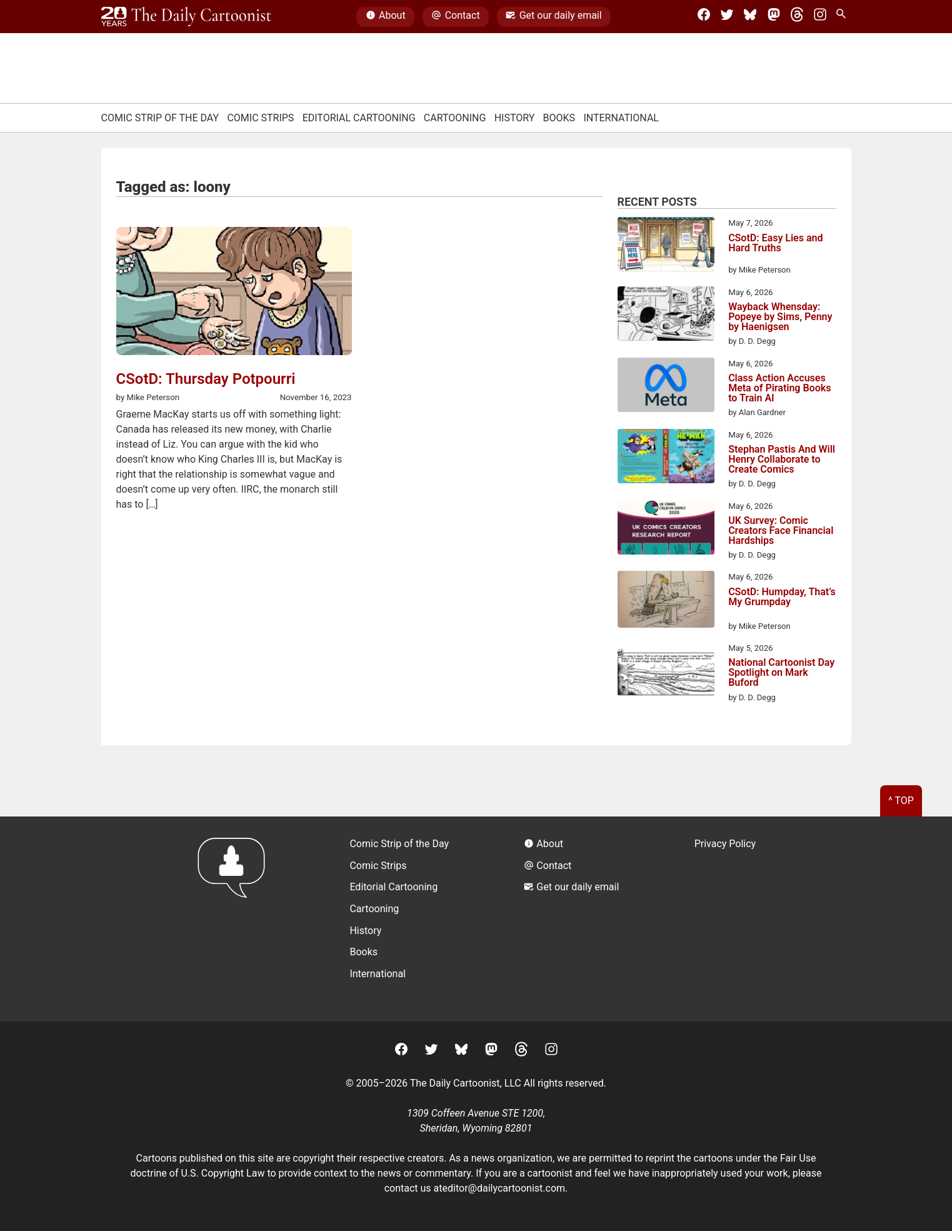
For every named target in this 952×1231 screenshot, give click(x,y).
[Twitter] (726, 17)
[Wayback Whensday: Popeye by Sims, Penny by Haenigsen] (666, 315)
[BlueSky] (750, 17)
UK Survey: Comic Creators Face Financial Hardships (780, 531)
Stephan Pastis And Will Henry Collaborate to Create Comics (781, 460)
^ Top (901, 800)
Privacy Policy (725, 844)
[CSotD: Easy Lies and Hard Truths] (666, 246)
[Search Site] (843, 17)
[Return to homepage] (235, 919)
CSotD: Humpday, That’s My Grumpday (782, 597)
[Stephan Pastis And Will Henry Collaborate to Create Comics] (666, 458)
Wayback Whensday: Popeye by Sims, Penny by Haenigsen (780, 317)
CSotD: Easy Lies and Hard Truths (775, 243)
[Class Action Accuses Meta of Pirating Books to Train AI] (666, 387)
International (621, 118)
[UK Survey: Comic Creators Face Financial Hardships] (666, 529)
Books (559, 118)
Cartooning (455, 118)
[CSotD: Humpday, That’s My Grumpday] (666, 601)
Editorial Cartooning (359, 118)
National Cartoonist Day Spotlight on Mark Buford (781, 673)
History (514, 118)
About (386, 17)
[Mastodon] (773, 17)
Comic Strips (260, 118)
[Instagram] (820, 17)
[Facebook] (703, 17)
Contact (455, 17)
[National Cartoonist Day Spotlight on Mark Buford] (666, 671)
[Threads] (796, 17)
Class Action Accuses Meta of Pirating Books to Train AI (779, 388)
